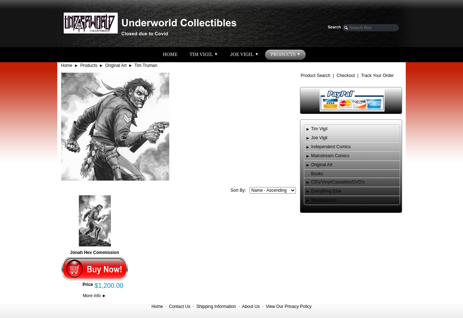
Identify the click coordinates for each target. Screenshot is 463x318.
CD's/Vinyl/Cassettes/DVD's (337, 182)
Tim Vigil (319, 128)
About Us (251, 306)
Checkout (346, 75)
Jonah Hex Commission (94, 252)
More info (94, 295)
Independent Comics (331, 146)
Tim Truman (145, 65)
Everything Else (326, 191)
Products (88, 65)
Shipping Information (216, 306)
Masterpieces (324, 200)
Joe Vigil (319, 137)
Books (317, 173)
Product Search (316, 75)
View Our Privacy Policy (288, 306)
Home (66, 65)
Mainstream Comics (330, 155)
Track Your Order (377, 75)
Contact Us (179, 306)
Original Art (115, 65)
